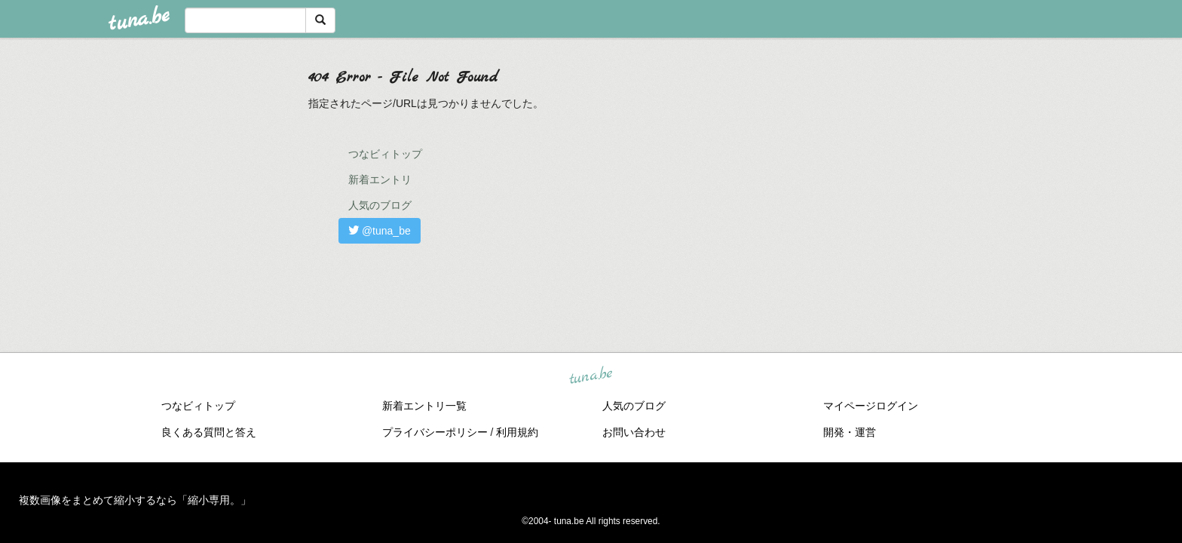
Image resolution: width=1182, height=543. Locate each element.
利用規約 (517, 432)
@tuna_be (379, 231)
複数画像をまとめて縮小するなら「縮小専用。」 (135, 500)
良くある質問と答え (208, 432)
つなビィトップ (385, 154)
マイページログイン (870, 406)
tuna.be (590, 376)
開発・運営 (849, 432)
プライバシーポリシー (435, 432)
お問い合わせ (634, 432)
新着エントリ (380, 179)
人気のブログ (380, 205)
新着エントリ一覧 (424, 406)
